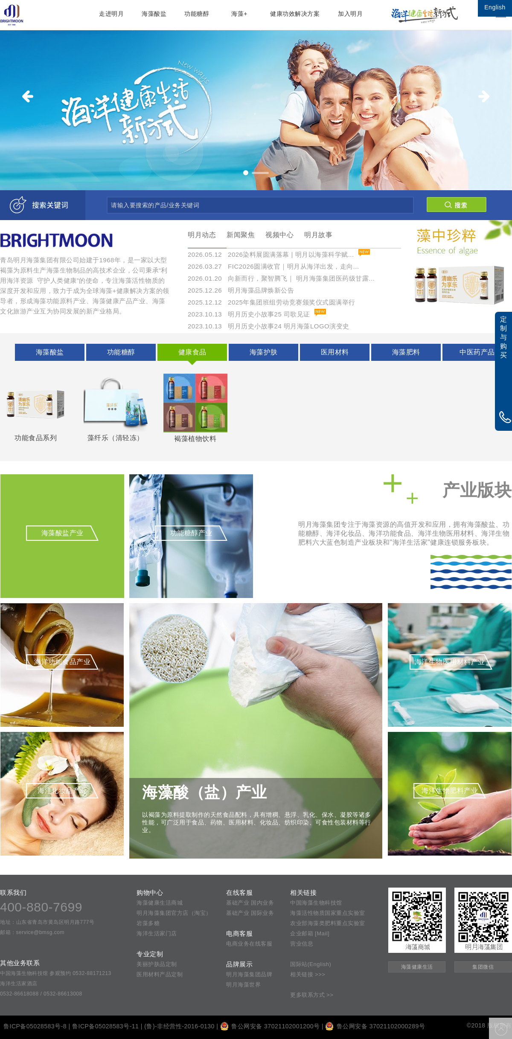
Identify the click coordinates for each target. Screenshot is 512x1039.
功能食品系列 (36, 407)
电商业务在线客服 (249, 943)
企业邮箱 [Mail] (309, 933)
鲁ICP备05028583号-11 (105, 1026)
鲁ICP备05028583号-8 (35, 1026)
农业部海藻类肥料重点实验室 (327, 923)
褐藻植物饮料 (195, 408)
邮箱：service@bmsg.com (32, 932)
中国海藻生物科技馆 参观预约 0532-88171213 (55, 973)
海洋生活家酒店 (19, 984)
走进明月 (111, 13)
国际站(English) (310, 964)
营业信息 (301, 943)
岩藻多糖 (148, 923)
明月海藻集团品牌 (249, 974)
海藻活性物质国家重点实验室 (327, 913)
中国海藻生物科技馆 (316, 903)
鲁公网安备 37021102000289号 (375, 1026)
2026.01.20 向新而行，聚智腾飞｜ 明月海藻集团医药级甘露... (281, 278)
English (494, 7)
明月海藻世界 (243, 984)
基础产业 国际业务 (250, 913)
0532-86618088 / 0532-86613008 (41, 994)
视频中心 (279, 234)
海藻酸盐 (154, 13)
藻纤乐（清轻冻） (116, 407)
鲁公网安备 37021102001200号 (270, 1026)
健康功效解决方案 (295, 13)
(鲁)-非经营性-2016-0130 (179, 1026)
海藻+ (239, 13)
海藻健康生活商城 (160, 903)
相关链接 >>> (307, 974)
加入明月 (350, 13)
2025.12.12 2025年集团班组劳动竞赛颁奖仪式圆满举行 (271, 302)
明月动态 (202, 234)
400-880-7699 (41, 907)
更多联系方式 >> (311, 995)
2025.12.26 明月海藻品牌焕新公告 (241, 290)
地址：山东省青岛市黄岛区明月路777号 (47, 922)
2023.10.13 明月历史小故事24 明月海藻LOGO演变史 (268, 326)
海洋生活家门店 (157, 933)
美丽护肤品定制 (157, 964)
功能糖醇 (196, 13)
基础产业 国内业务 (250, 903)
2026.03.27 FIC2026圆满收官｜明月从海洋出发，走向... (273, 266)
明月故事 (318, 234)
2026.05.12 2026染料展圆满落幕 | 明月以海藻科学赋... (271, 254)
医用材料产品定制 (160, 974)
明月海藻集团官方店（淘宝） (174, 913)
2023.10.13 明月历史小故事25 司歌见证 (249, 314)
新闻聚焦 (241, 234)
